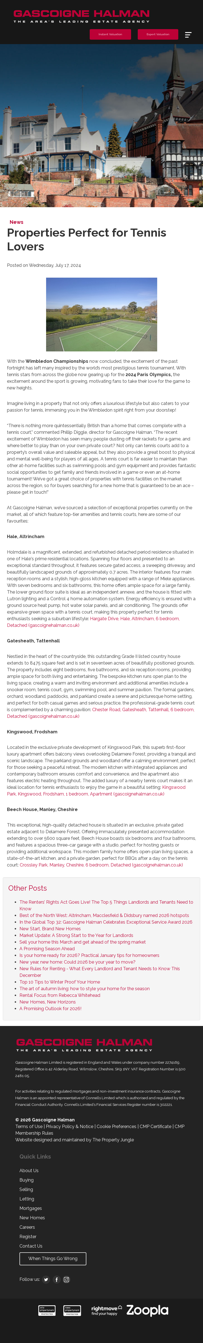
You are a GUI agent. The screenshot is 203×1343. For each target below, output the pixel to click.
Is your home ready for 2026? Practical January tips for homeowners (89, 955)
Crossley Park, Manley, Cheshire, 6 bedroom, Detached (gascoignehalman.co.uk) (101, 865)
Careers (27, 1227)
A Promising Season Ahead (47, 948)
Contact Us (30, 1246)
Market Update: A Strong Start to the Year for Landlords (76, 935)
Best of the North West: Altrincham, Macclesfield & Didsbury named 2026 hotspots (104, 915)
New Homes (32, 1217)
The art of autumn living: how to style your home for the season (84, 988)
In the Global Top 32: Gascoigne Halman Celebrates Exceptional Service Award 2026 (105, 922)
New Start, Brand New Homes (50, 928)
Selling (26, 1189)
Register (27, 1236)
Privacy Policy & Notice (69, 1126)
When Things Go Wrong (52, 1258)
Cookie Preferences (116, 1126)
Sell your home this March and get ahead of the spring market (82, 942)
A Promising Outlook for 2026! (50, 1008)
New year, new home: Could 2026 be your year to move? (77, 962)
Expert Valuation (158, 34)
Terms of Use (28, 1126)
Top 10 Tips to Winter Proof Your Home (59, 982)
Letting (26, 1199)
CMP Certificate (155, 1126)
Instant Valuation (110, 34)
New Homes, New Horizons (47, 1002)
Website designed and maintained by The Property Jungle (74, 1139)
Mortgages (30, 1208)
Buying (26, 1180)
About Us (29, 1170)
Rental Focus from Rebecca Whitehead (59, 995)
